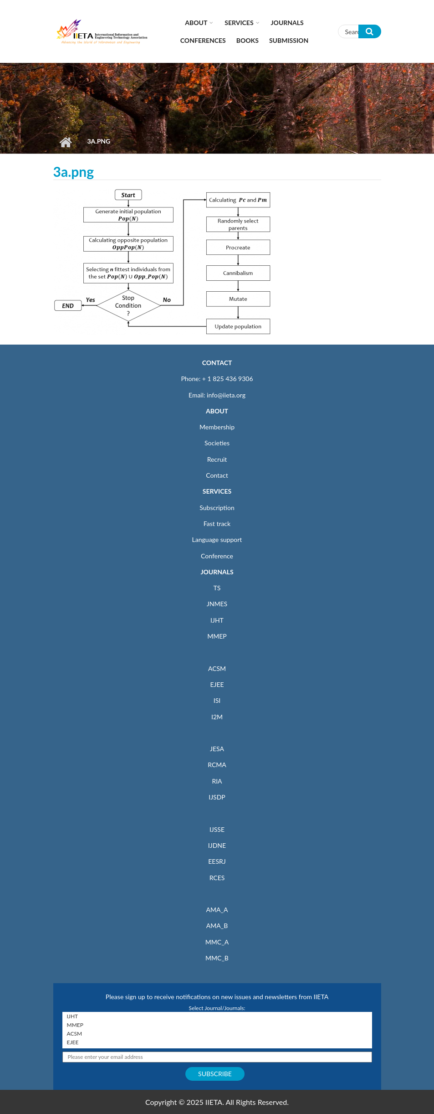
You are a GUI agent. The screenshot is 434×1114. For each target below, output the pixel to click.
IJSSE (217, 829)
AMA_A (217, 909)
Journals (287, 22)
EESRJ (216, 861)
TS (217, 588)
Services (239, 22)
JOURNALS (216, 572)
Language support (217, 539)
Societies (217, 443)
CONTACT (217, 362)
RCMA (217, 764)
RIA (217, 781)
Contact (217, 475)
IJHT (217, 620)
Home (65, 142)
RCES (217, 878)
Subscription (216, 507)
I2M (217, 717)
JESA (217, 749)
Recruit (217, 459)
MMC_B (217, 958)
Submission (288, 40)
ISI (217, 700)
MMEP (217, 636)
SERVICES (217, 491)
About (196, 22)
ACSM (217, 668)
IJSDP (217, 797)
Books (247, 40)
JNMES (217, 604)
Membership (217, 427)
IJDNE (217, 845)
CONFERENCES (203, 40)
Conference (217, 556)
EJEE (217, 684)
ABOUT (217, 411)
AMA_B (217, 925)
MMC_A (217, 942)
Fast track (217, 523)
